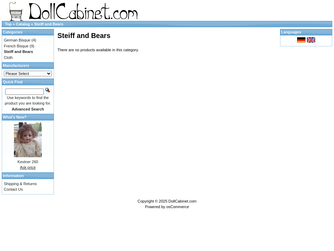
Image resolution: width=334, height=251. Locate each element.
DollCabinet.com (182, 201)
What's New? (14, 117)
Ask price (27, 167)
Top (8, 24)
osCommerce (177, 207)
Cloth (8, 57)
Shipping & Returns (20, 184)
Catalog (23, 24)
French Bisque (16, 46)
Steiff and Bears (48, 24)
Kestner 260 (27, 162)
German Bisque (17, 40)
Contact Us (13, 189)
